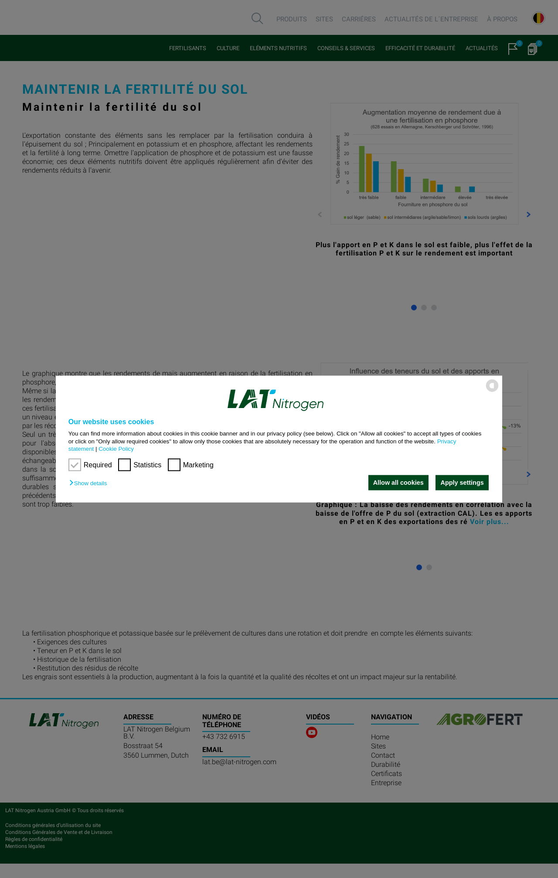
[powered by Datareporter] (492, 391)
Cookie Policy (116, 449)
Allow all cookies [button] (398, 482)
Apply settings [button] (462, 482)
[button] (90, 483)
